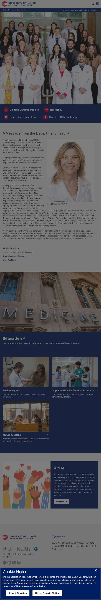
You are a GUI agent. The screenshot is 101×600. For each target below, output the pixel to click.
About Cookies (18, 593)
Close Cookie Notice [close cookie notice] (47, 593)
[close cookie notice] (95, 570)
